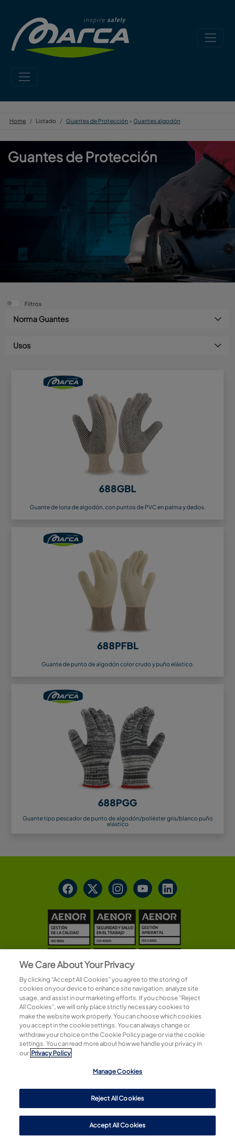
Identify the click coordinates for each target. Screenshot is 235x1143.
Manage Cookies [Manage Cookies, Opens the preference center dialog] (118, 1071)
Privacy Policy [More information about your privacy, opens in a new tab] (51, 1053)
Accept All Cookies (117, 1125)
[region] (117, 1046)
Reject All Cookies (117, 1098)
